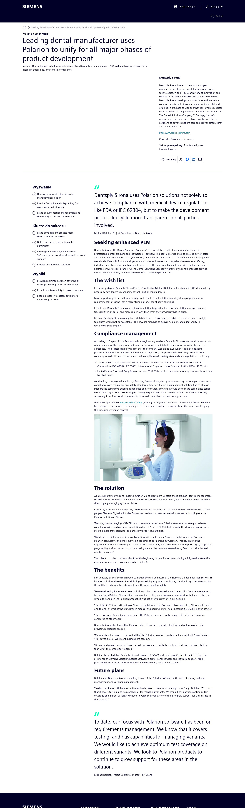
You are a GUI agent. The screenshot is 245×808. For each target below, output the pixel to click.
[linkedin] (193, 159)
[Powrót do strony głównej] (24, 27)
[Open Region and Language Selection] (184, 7)
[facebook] (187, 159)
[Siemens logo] (32, 6)
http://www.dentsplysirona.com (174, 132)
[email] (200, 159)
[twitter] (181, 159)
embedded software (131, 402)
